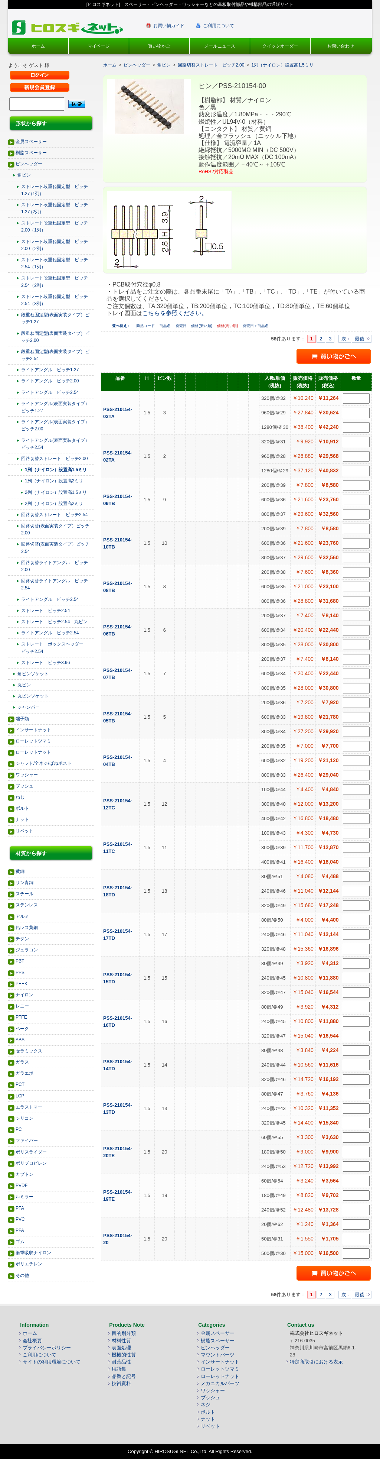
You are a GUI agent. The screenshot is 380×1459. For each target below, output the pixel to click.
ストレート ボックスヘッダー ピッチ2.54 (54, 647)
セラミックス (29, 1051)
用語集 (119, 1369)
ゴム (20, 1241)
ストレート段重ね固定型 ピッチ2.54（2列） (54, 281)
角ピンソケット (33, 673)
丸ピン (24, 685)
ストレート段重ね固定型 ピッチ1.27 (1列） (54, 190)
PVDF (21, 1185)
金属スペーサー (31, 141)
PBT (20, 961)
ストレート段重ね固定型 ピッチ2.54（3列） (54, 300)
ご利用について (218, 25)
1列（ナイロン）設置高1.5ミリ (56, 469)
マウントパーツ (218, 1355)
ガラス (22, 1062)
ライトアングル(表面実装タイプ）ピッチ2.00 (55, 425)
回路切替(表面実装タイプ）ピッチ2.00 (55, 529)
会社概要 (32, 1340)
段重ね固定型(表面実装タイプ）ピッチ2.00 (55, 337)
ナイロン (24, 994)
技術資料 (121, 1383)
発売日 (182, 326)
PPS (20, 972)
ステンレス (27, 905)
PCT (20, 1084)
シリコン (24, 1118)
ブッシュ (24, 786)
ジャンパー (28, 707)
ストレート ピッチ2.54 (45, 610)
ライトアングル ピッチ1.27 (50, 369)
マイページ (99, 46)
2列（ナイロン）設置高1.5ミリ (56, 492)
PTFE (21, 1017)
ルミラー (24, 1196)
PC (19, 1129)
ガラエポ (24, 1073)
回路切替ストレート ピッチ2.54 (54, 514)
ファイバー (27, 1140)
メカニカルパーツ (220, 1383)
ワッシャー (27, 774)
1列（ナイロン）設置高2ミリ (54, 480)
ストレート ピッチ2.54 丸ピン (54, 621)
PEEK (21, 983)
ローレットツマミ (33, 741)
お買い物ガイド (168, 25)
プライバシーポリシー (47, 1347)
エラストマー (29, 1107)
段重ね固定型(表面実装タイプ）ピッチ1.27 (55, 318)
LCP (20, 1096)
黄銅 (20, 871)
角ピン (24, 175)
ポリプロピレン (31, 1163)
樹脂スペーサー (31, 152)
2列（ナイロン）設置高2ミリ (54, 503)
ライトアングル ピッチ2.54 (50, 392)
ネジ (205, 1404)
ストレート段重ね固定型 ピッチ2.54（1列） (54, 263)
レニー (22, 1006)
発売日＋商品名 (256, 326)
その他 (22, 1275)
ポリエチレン (29, 1263)
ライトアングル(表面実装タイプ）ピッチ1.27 (55, 407)
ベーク (22, 1028)
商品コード (146, 326)
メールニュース (219, 46)
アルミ (22, 916)
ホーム (38, 46)
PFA (20, 1208)
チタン (22, 938)
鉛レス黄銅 (27, 927)
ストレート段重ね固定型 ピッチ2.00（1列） (54, 226)
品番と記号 (124, 1376)
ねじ (20, 797)
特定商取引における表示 (316, 1362)
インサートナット (33, 729)
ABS (20, 1039)
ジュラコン (27, 949)
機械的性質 (124, 1355)
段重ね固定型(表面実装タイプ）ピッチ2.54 (55, 355)
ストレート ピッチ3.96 (45, 662)
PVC (20, 1219)
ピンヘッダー (29, 163)
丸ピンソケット (33, 696)
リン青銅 (24, 882)
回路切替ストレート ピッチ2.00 (54, 458)
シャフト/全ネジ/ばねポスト (44, 763)
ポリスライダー (31, 1152)
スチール (24, 893)
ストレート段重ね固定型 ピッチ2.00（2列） (54, 245)
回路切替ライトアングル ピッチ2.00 (54, 566)
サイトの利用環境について (52, 1362)
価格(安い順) (202, 326)
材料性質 (121, 1340)
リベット (24, 831)
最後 (359, 339)
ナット (22, 819)
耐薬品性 (121, 1362)
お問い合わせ (340, 46)
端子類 (22, 718)
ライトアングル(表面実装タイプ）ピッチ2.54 (55, 444)
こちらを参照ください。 (174, 313)
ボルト (22, 808)
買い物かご (159, 46)
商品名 (166, 326)
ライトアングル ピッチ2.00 (50, 381)
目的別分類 (124, 1333)
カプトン (24, 1174)
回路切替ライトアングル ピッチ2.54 (54, 584)
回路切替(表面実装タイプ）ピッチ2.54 (55, 547)
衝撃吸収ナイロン (33, 1252)
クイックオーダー (280, 46)
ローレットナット (33, 752)
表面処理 (121, 1347)
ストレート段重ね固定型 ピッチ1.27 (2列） (54, 208)
